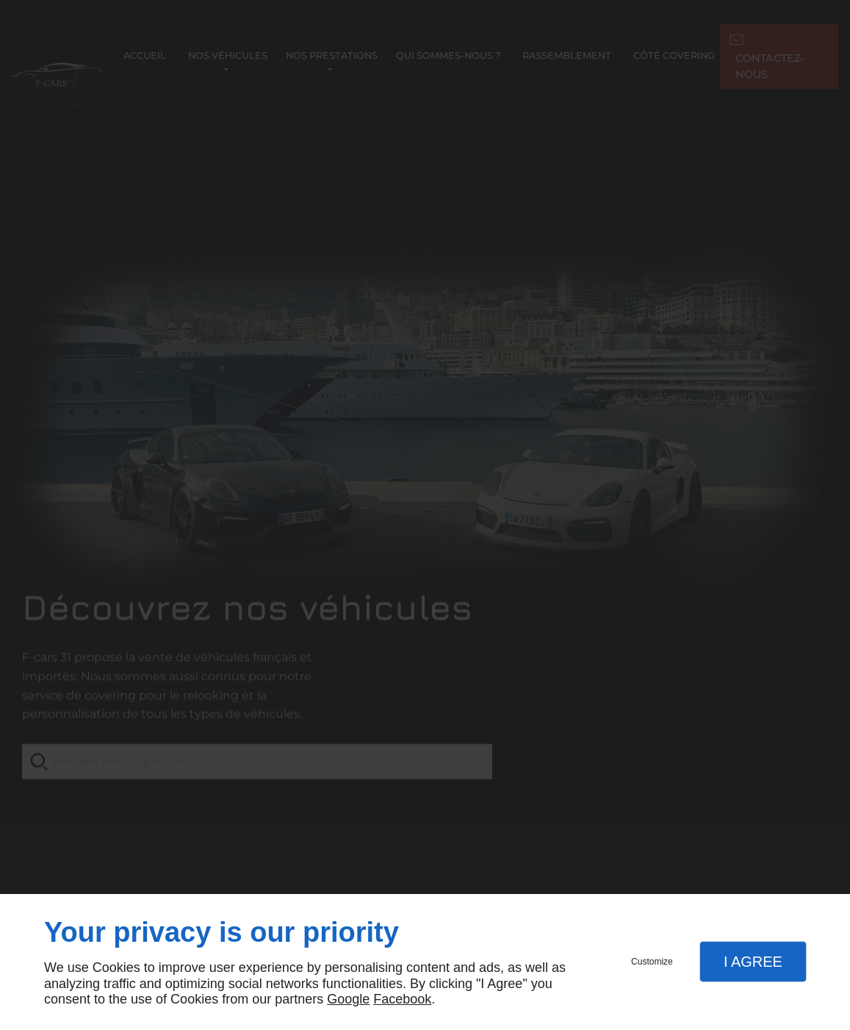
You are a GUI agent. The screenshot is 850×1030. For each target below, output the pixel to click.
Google (348, 999)
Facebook (402, 999)
